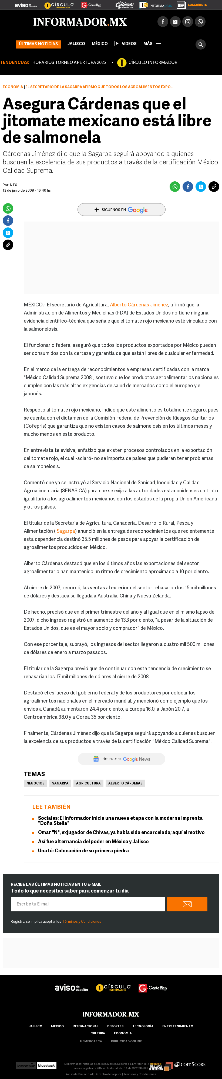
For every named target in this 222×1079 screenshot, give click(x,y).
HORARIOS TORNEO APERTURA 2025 (69, 63)
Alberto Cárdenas (125, 783)
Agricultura (88, 783)
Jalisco (76, 44)
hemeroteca (91, 1041)
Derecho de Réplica (108, 1074)
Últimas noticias (38, 44)
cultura (97, 1033)
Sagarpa (66, 531)
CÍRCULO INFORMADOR (153, 63)
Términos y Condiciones (81, 922)
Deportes (115, 1026)
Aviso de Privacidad (79, 1074)
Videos (126, 43)
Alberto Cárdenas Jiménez (139, 305)
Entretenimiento (177, 1026)
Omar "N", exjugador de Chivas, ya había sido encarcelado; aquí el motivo (121, 832)
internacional (85, 1026)
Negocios (35, 783)
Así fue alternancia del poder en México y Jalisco (93, 842)
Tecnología (142, 1026)
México (100, 44)
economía (123, 1033)
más (152, 44)
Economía (13, 87)
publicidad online (126, 1041)
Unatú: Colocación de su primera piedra (83, 851)
